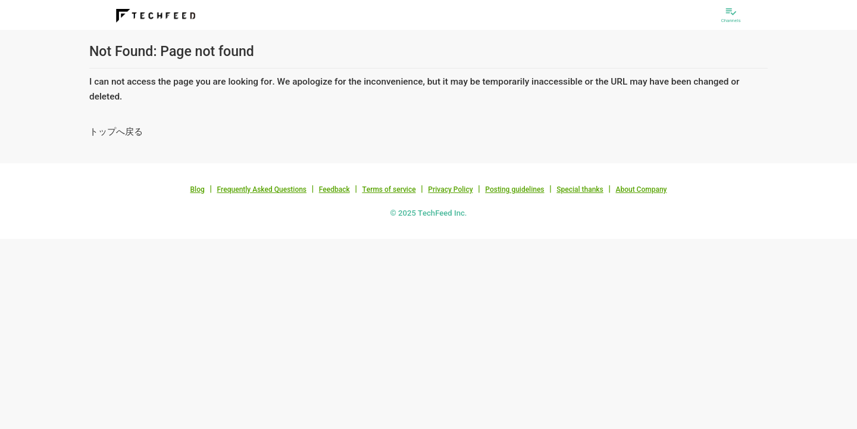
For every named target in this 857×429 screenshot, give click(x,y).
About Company (641, 189)
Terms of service (388, 189)
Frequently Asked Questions (261, 189)
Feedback (334, 189)
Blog (197, 189)
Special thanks (579, 189)
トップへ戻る (116, 131)
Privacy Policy (450, 189)
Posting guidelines (514, 189)
